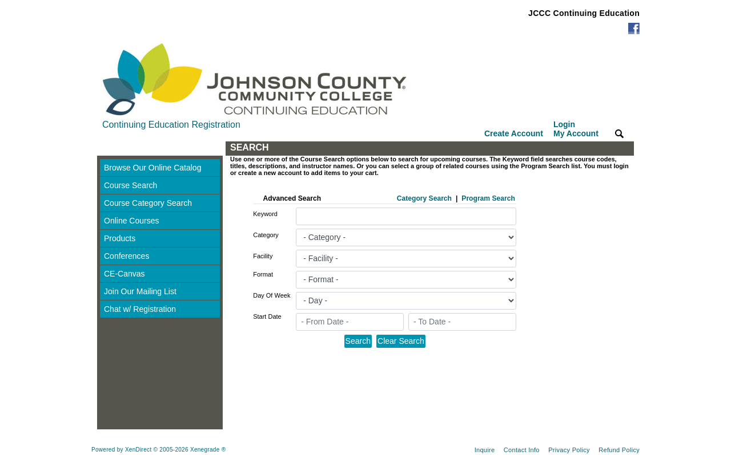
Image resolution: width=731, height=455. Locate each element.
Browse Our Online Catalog (152, 167)
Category (266, 234)
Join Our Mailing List (140, 291)
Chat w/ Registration (140, 309)
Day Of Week (271, 295)
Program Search (488, 198)
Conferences (126, 256)
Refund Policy (619, 449)
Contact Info (522, 449)
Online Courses (131, 220)
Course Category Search (148, 203)
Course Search (130, 185)
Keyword (265, 213)
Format (263, 274)
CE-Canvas (124, 273)
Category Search (424, 198)
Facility (262, 256)
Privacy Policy (569, 449)
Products (119, 238)
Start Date (267, 316)
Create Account (513, 133)
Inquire (485, 449)
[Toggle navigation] (108, 148)
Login (576, 129)
